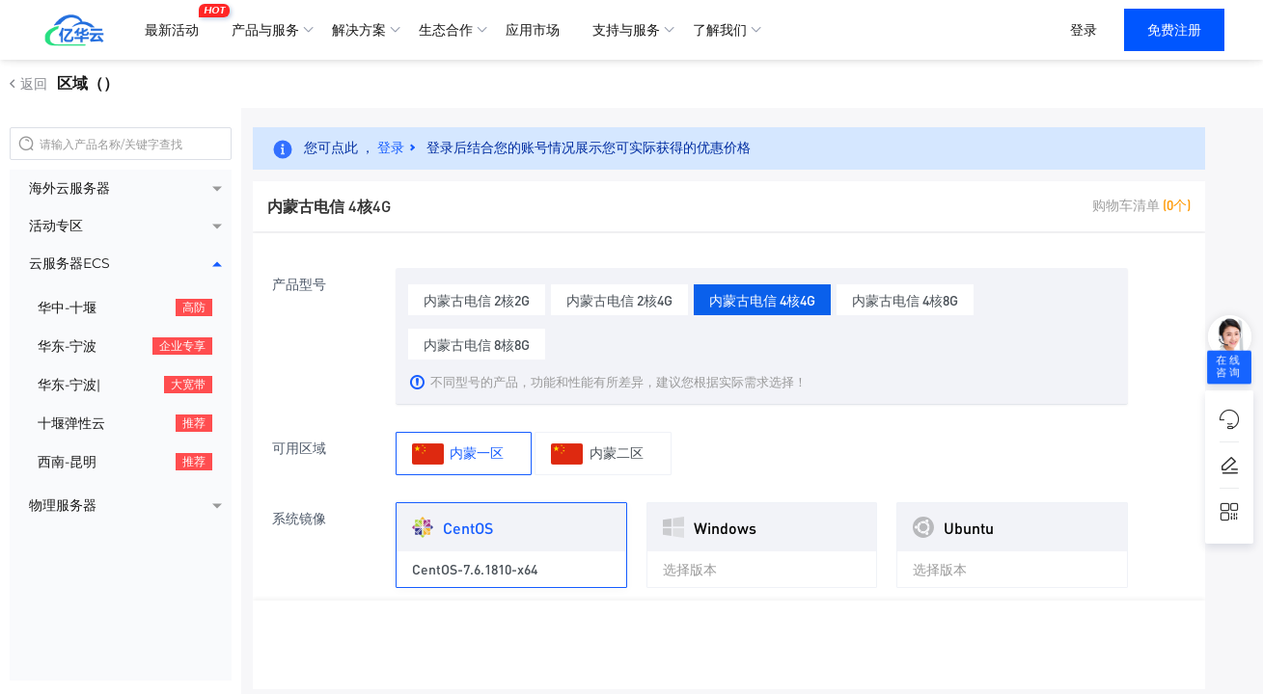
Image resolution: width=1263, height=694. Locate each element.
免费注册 (1174, 30)
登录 (1083, 30)
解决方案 (359, 30)
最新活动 (176, 22)
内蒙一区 (458, 453)
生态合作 (446, 30)
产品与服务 (265, 30)
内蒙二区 (597, 453)
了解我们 (720, 30)
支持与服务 (626, 30)
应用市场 (533, 30)
